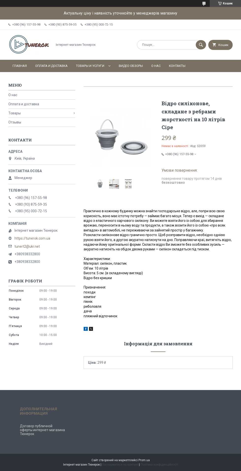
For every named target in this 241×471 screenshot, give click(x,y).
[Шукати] (201, 44)
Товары (14, 113)
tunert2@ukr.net (27, 246)
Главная (20, 66)
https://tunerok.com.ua (32, 238)
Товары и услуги (90, 66)
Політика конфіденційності (159, 464)
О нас (156, 66)
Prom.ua (144, 460)
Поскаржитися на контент (120, 464)
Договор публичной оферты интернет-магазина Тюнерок (42, 430)
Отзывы (14, 122)
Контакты (177, 66)
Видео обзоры (131, 66)
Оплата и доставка (51, 66)
